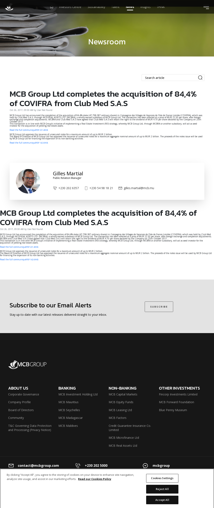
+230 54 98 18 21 (98, 188)
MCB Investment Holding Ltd (78, 394)
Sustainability (96, 13)
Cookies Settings (162, 481)
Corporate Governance (23, 394)
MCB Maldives (68, 426)
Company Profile (19, 402)
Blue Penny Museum (173, 410)
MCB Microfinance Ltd (124, 438)
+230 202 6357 (66, 188)
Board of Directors (21, 410)
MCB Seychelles (69, 410)
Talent (115, 13)
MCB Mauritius (68, 402)
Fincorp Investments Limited (178, 394)
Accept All (162, 503)
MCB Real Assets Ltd (123, 446)
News (130, 13)
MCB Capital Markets (123, 394)
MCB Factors (117, 418)
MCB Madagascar (70, 418)
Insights (146, 13)
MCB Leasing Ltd (120, 410)
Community (16, 418)
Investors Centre (70, 13)
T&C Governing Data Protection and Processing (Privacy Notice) (30, 428)
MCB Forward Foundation (176, 402)
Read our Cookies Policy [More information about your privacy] (94, 482)
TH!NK (161, 13)
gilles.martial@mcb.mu (136, 188)
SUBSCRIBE (159, 307)
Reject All (162, 492)
